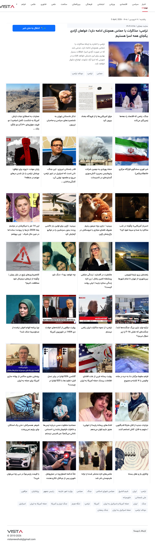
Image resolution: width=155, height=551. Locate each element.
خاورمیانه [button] (127, 497)
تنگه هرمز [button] (76, 503)
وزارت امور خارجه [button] (65, 491)
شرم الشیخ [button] (123, 491)
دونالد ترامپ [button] (77, 73)
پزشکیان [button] (35, 491)
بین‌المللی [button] (76, 4)
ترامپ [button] (89, 73)
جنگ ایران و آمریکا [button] (59, 503)
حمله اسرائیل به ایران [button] (121, 510)
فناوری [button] (43, 4)
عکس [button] (33, 4)
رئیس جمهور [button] (48, 491)
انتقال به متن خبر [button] (34, 28)
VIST (15, 531)
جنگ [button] (89, 491)
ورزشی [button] (112, 4)
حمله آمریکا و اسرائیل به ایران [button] (116, 503)
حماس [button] (99, 73)
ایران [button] (135, 491)
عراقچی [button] (24, 491)
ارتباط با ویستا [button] (140, 530)
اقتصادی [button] (123, 4)
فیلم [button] (23, 4)
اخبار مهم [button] (145, 6)
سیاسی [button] (135, 4)
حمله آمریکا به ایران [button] (38, 503)
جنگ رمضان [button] (102, 510)
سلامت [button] (64, 4)
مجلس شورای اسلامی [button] (105, 491)
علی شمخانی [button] (140, 497)
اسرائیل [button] (22, 503)
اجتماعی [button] (100, 4)
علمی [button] (53, 4)
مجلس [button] (80, 491)
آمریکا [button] (96, 503)
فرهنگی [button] (89, 4)
